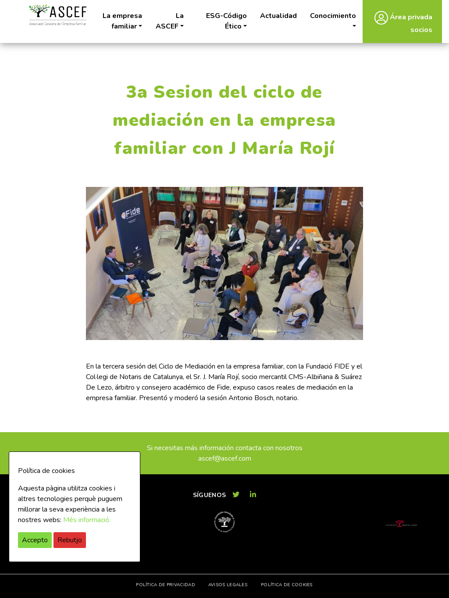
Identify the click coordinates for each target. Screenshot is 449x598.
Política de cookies (287, 585)
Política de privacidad (165, 585)
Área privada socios (403, 23)
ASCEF (57, 15)
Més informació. (86, 520)
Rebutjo (69, 540)
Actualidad (278, 16)
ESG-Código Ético (226, 21)
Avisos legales (227, 585)
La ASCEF (170, 21)
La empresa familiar (122, 21)
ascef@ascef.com (224, 458)
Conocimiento (333, 16)
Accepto (35, 540)
